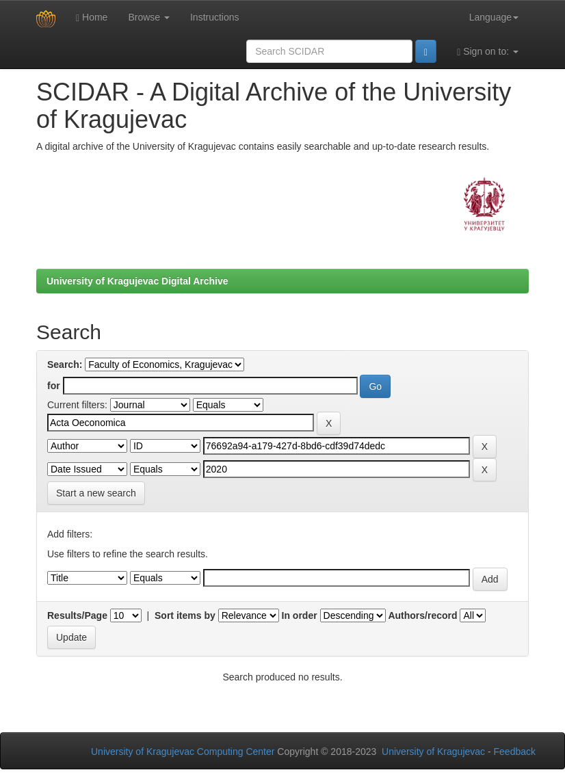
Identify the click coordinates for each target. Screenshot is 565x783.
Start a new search (96, 493)
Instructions (214, 17)
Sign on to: (487, 51)
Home (91, 17)
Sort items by (185, 615)
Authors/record (422, 615)
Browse (149, 17)
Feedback (515, 751)
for (53, 385)
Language (493, 17)
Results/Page (77, 615)
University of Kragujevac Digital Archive (137, 281)
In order (299, 615)
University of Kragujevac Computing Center (182, 751)
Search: (64, 364)
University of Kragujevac (433, 751)
